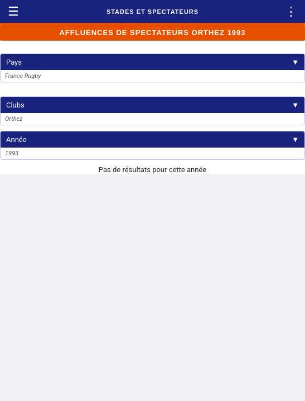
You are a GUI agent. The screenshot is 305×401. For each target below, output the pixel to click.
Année (152, 139)
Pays (152, 62)
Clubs (152, 105)
